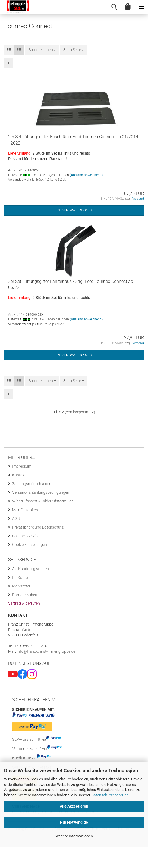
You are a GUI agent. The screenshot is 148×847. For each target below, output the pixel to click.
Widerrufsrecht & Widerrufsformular (42, 501)
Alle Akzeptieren (74, 806)
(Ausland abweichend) (86, 175)
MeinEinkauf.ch (25, 510)
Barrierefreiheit (24, 595)
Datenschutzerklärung (110, 795)
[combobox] (42, 50)
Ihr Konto (20, 577)
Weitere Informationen (74, 836)
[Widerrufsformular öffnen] (24, 603)
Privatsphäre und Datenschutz (38, 527)
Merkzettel (21, 586)
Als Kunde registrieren (30, 569)
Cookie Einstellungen (29, 544)
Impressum (21, 466)
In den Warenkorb (74, 210)
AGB (16, 518)
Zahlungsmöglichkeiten (31, 484)
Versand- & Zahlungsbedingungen (40, 492)
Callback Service (25, 536)
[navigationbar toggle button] (141, 7)
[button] (9, 50)
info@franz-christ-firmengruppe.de (45, 651)
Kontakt (19, 475)
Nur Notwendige (74, 822)
